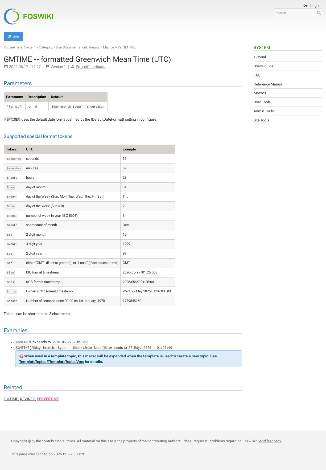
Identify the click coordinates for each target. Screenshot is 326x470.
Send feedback (270, 441)
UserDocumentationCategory (78, 47)
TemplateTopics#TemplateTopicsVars (51, 361)
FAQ (257, 75)
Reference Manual (268, 84)
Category (45, 47)
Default (57, 97)
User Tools (262, 102)
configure (148, 119)
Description (36, 97)
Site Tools (261, 120)
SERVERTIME (48, 399)
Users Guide (263, 66)
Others (13, 36)
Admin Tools (264, 111)
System (262, 47)
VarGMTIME (126, 47)
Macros (260, 93)
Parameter (14, 97)
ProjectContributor (91, 66)
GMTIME (11, 399)
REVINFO (27, 399)
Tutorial (260, 57)
